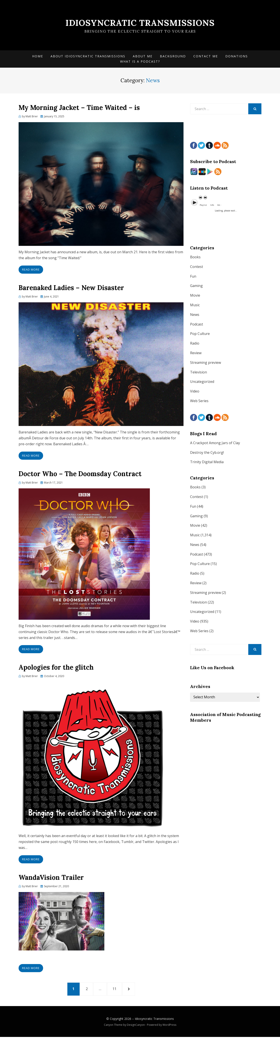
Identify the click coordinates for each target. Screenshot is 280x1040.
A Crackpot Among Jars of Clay (215, 444)
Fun (193, 277)
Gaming (196, 287)
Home (37, 57)
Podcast (196, 325)
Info (212, 206)
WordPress (169, 1027)
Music (195, 306)
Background (173, 57)
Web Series (199, 401)
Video (194, 392)
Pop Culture (200, 335)
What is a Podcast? (140, 63)
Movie (195, 296)
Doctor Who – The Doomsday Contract (80, 475)
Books (195, 258)
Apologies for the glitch (56, 668)
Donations (236, 57)
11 (119, 990)
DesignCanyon (136, 1027)
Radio (194, 344)
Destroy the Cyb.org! (207, 453)
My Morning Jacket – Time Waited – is (79, 109)
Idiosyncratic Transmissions (140, 22)
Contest (196, 267)
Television (198, 373)
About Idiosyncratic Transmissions (88, 57)
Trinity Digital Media (207, 463)
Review (195, 354)
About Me (142, 57)
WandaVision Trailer (51, 878)
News (194, 315)
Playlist (203, 206)
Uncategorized (202, 382)
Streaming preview (205, 363)
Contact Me (205, 57)
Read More (31, 271)
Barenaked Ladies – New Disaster (71, 289)
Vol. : (219, 206)
